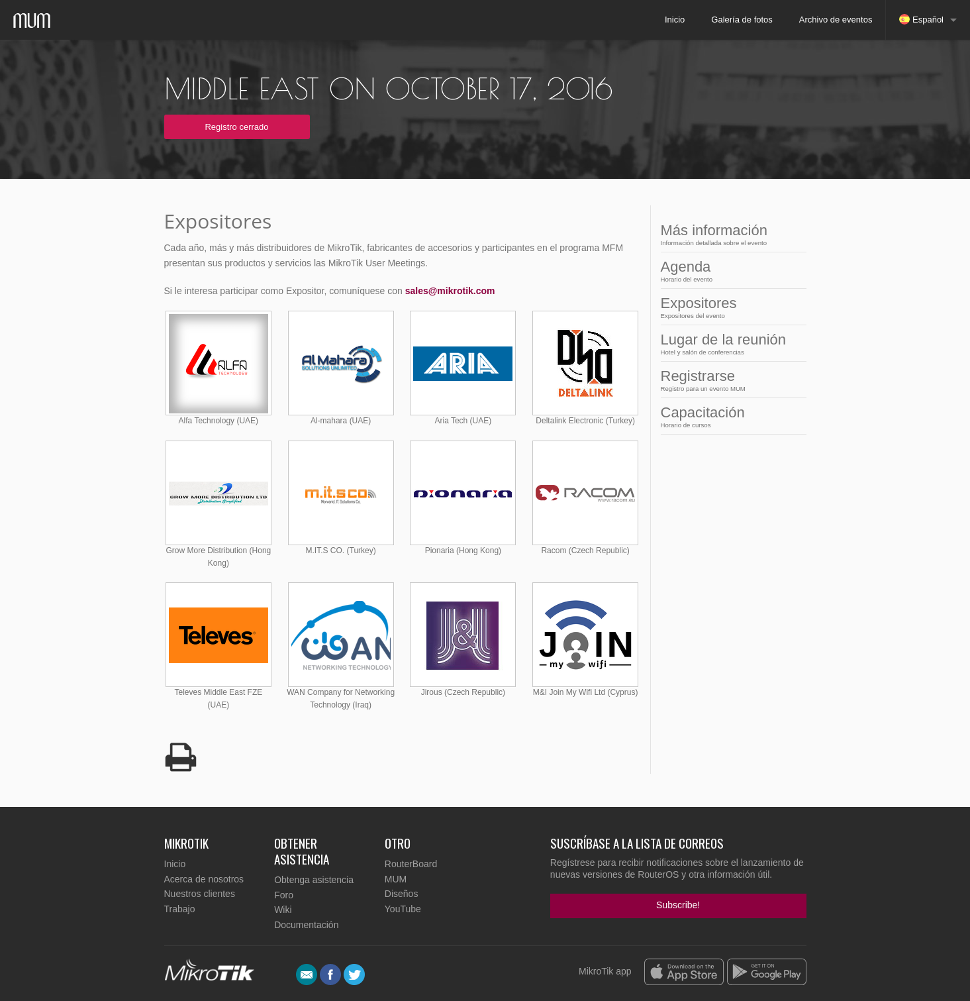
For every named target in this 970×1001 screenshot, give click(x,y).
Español (921, 19)
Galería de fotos (742, 20)
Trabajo (179, 909)
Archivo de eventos (836, 20)
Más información (730, 234)
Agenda (730, 270)
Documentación (306, 925)
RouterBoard (411, 864)
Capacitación (730, 416)
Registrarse (730, 380)
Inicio (675, 20)
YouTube (403, 909)
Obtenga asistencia (314, 879)
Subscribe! (678, 905)
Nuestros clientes (199, 893)
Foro (283, 895)
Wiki (282, 909)
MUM (396, 879)
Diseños (401, 893)
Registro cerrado (236, 127)
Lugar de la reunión (730, 343)
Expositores (730, 307)
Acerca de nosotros (204, 879)
